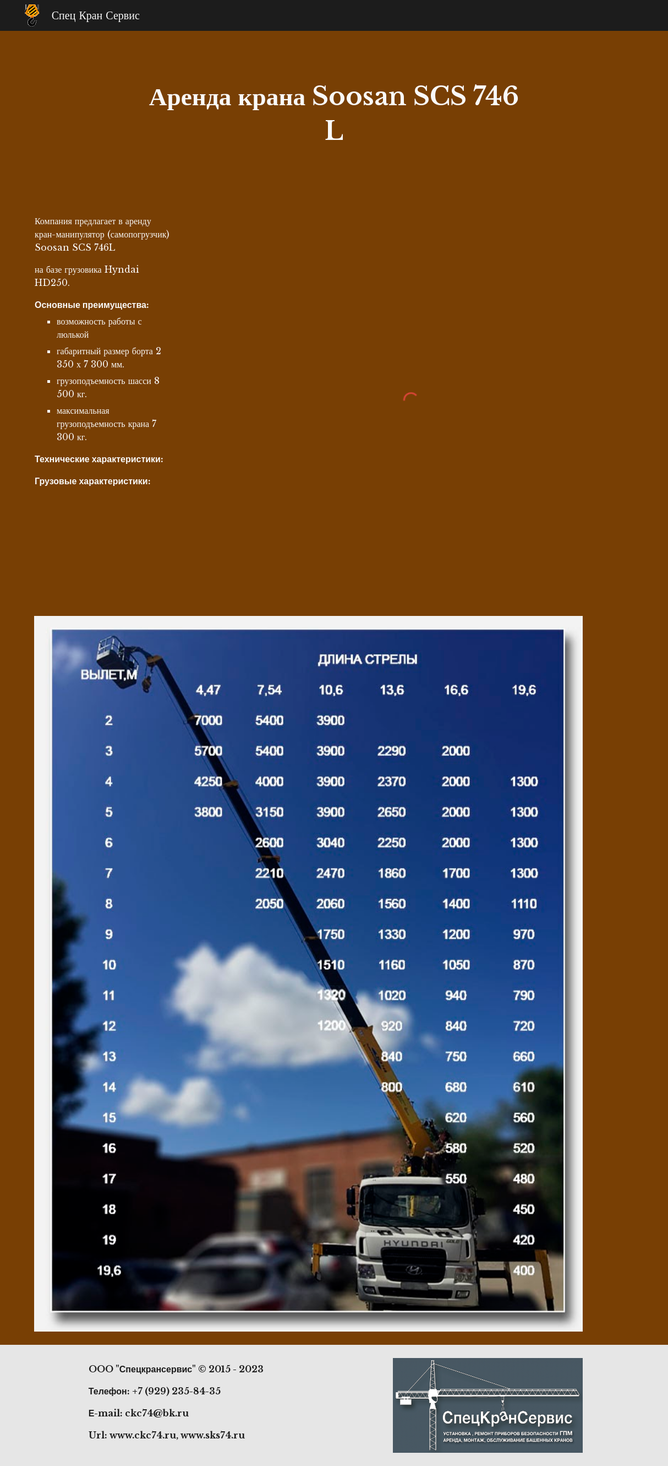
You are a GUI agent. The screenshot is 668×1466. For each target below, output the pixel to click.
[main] (333, 114)
